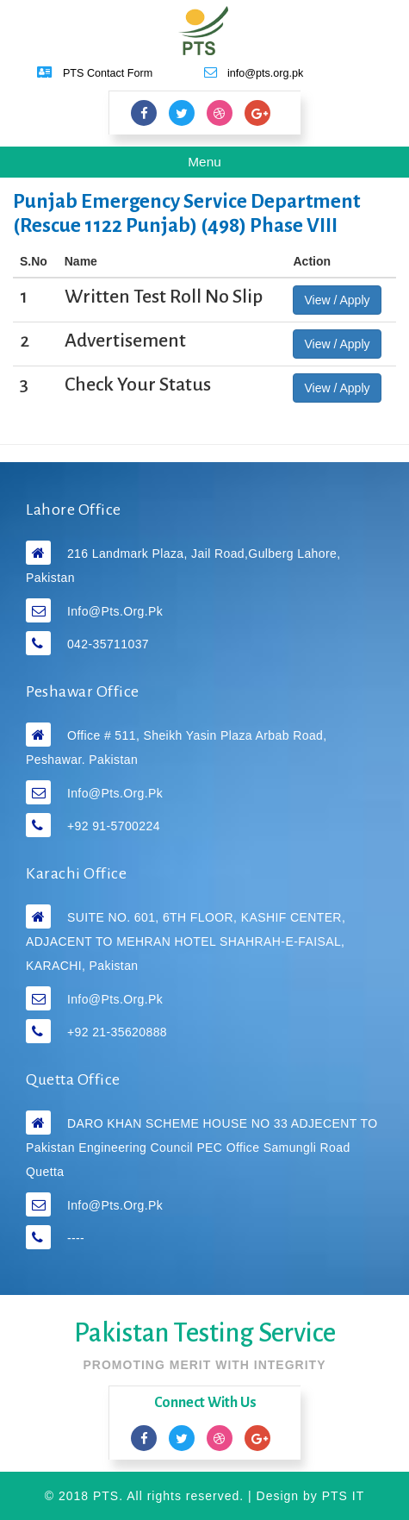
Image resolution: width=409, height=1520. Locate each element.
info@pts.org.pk (115, 611)
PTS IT (343, 1496)
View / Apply (336, 300)
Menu (217, 165)
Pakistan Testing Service (205, 1333)
